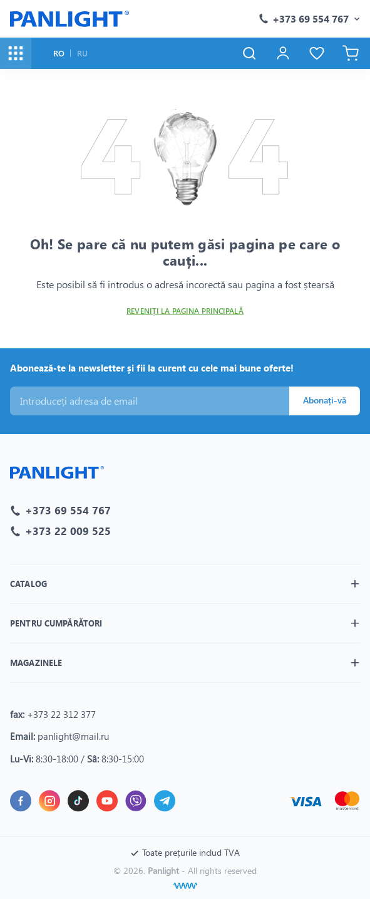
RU (82, 53)
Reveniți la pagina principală (184, 311)
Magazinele (36, 662)
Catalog (28, 583)
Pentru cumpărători (56, 623)
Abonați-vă (324, 400)
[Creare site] (185, 886)
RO (58, 53)
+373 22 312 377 (61, 714)
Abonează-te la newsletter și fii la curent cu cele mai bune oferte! (152, 367)
